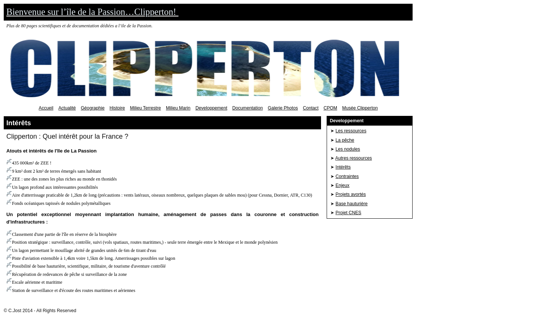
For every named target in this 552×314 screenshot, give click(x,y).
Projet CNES (348, 212)
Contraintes (347, 176)
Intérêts (343, 167)
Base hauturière (352, 203)
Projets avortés (351, 194)
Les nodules (348, 149)
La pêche (345, 140)
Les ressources (351, 130)
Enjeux (342, 185)
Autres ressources (353, 158)
